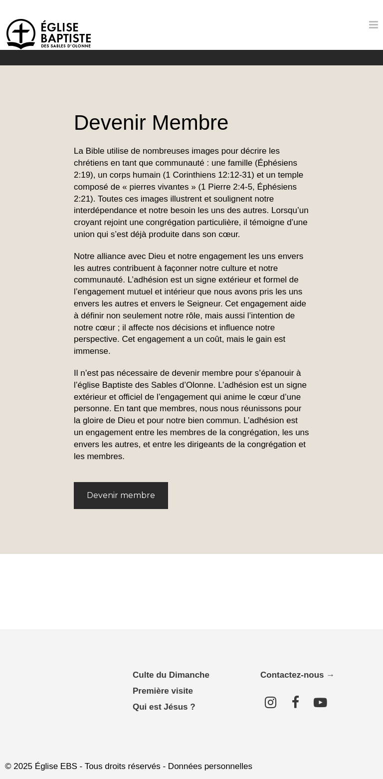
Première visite (163, 691)
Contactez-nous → (297, 675)
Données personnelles (210, 766)
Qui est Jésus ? (164, 707)
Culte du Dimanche (171, 675)
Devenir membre (121, 495)
